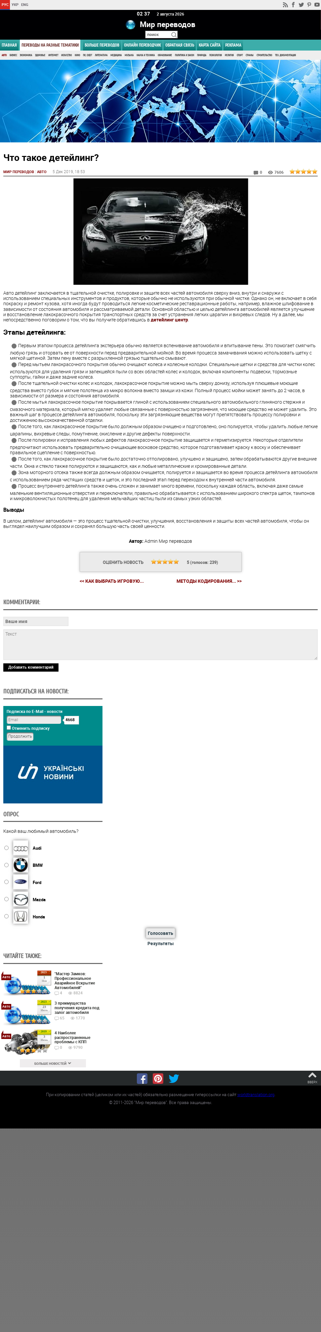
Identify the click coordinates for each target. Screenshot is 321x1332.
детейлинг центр (169, 319)
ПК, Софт (87, 55)
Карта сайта (210, 45)
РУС (5, 4)
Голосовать (160, 933)
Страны (250, 55)
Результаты (160, 943)
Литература (101, 55)
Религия (229, 55)
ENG (24, 4)
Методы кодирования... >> (209, 581)
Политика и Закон (184, 55)
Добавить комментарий (31, 666)
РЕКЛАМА (233, 45)
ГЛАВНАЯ (9, 45)
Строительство (264, 55)
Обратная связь (179, 45)
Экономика (26, 55)
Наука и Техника (146, 55)
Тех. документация (285, 55)
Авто (4, 55)
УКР (15, 4)
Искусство (66, 55)
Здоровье (40, 55)
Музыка (129, 55)
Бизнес (13, 55)
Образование (165, 55)
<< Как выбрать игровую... (112, 580)
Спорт (240, 55)
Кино (77, 55)
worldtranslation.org (255, 1094)
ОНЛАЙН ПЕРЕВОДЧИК (142, 45)
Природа (201, 55)
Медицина (116, 55)
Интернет (53, 55)
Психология (215, 55)
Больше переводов (102, 45)
